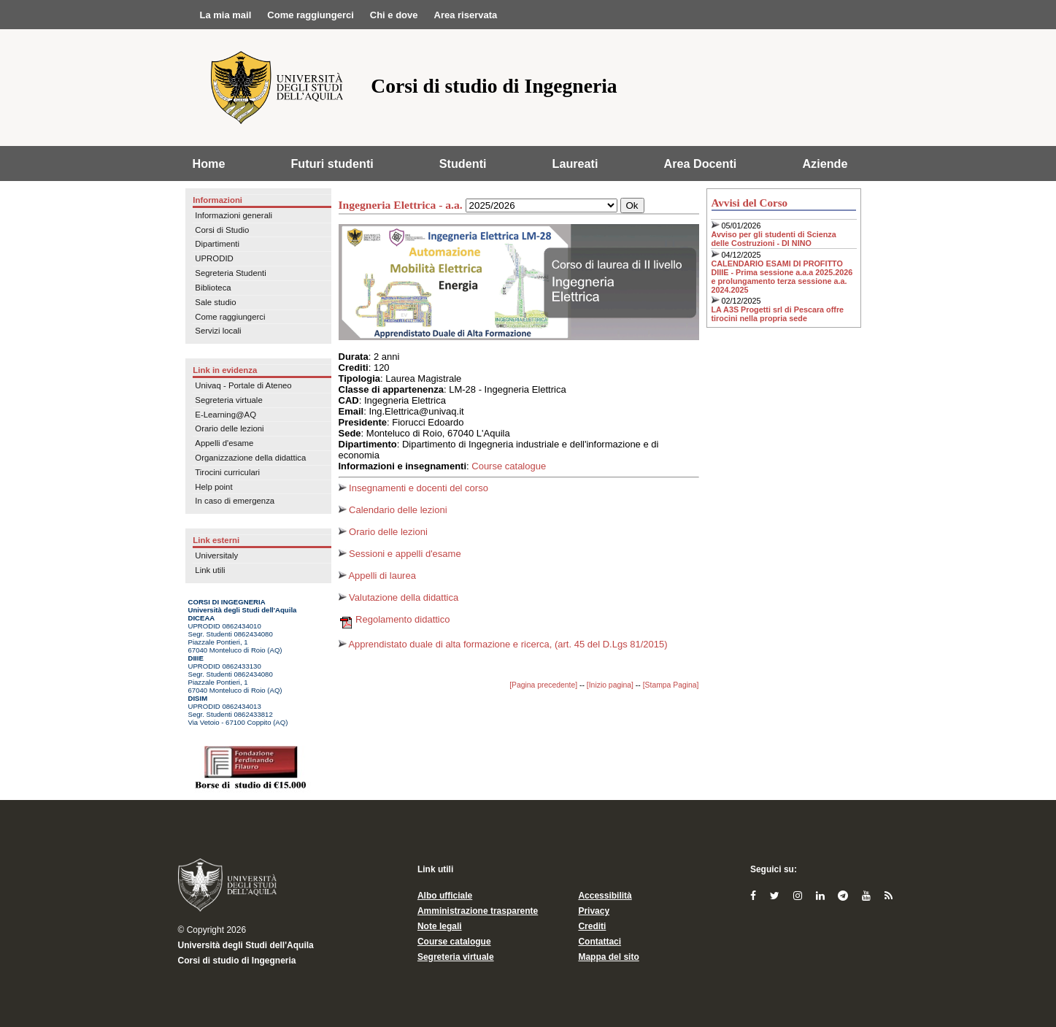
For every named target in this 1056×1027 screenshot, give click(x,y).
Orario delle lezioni (229, 428)
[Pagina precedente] (543, 685)
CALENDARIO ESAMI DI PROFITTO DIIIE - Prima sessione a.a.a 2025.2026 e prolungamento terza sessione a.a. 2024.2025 (782, 276)
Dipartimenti (217, 243)
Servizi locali (218, 330)
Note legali (439, 926)
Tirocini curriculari (227, 472)
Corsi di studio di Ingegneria (237, 960)
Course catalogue (508, 466)
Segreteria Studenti (230, 273)
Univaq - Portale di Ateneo (243, 385)
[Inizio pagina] (610, 685)
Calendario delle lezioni (393, 509)
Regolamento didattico (394, 619)
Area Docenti (700, 163)
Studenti (463, 163)
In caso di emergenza (234, 500)
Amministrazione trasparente (477, 911)
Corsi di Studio (222, 230)
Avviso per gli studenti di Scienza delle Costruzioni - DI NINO (774, 238)
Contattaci (599, 941)
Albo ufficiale (444, 896)
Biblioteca (213, 287)
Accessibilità (604, 896)
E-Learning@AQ (225, 414)
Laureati (575, 163)
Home (209, 163)
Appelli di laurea (377, 575)
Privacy (593, 911)
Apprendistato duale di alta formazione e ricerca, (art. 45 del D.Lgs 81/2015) (503, 644)
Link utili (210, 570)
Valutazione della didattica (399, 597)
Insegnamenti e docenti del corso (413, 487)
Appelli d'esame (224, 443)
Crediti (592, 926)
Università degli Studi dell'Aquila (246, 945)
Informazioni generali (233, 215)
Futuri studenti (331, 163)
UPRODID (214, 258)
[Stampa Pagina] (671, 685)
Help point (213, 486)
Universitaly (216, 555)
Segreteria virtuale (228, 400)
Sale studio (215, 302)
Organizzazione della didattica (250, 457)
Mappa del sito (608, 957)
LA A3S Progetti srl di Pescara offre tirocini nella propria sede (778, 314)
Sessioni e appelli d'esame (400, 553)
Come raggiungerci (230, 316)
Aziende (824, 163)
